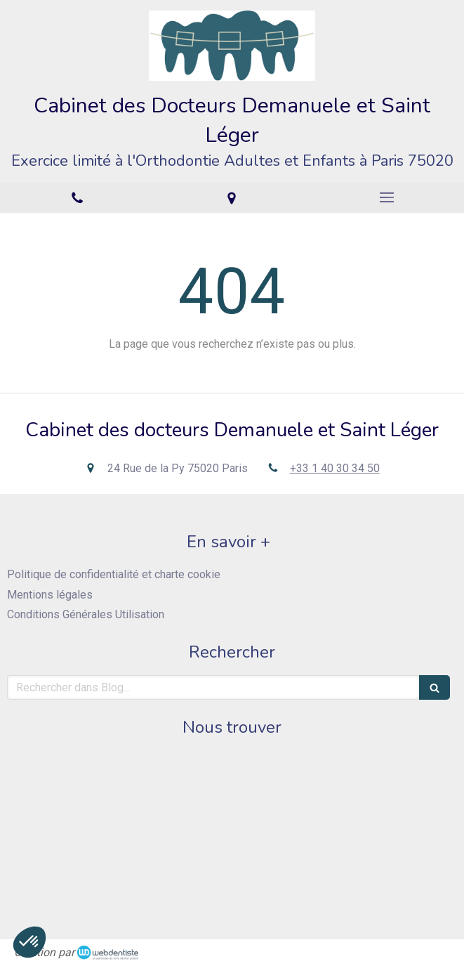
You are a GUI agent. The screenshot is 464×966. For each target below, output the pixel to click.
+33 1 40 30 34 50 (335, 468)
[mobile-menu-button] (387, 197)
